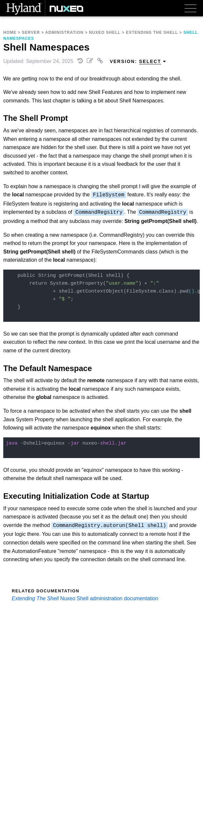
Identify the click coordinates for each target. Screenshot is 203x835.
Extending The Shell (152, 32)
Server (31, 32)
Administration (64, 32)
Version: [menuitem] (138, 61)
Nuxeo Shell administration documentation (109, 598)
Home (9, 32)
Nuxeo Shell (104, 32)
